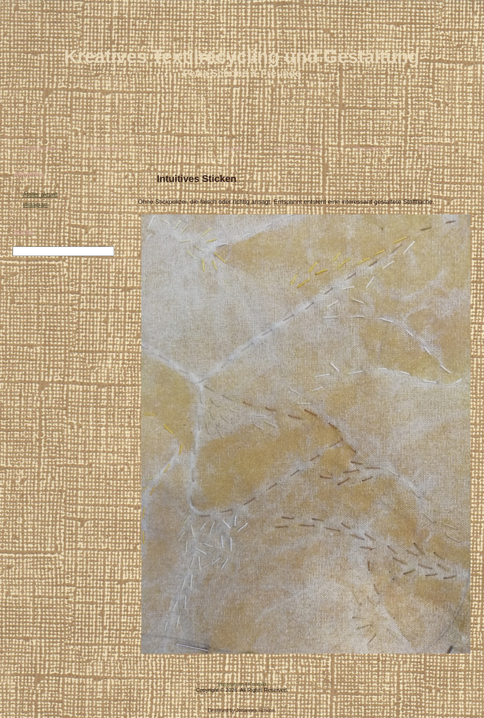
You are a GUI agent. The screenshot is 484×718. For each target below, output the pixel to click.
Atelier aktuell (40, 194)
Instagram (35, 204)
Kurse (233, 148)
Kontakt (257, 684)
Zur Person (106, 148)
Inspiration (369, 148)
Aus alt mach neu (298, 148)
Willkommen (40, 148)
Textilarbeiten (173, 148)
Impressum (231, 684)
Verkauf (428, 148)
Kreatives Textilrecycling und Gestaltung (241, 56)
